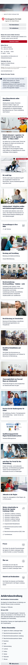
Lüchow (6, 649)
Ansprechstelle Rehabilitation (12, 524)
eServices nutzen (14, 41)
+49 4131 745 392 (8, 49)
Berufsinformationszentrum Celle (12, 633)
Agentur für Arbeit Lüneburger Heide (11, 14)
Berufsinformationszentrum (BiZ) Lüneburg (13, 527)
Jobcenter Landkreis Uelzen (11, 517)
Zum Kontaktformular (6, 71)
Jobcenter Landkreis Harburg (12, 519)
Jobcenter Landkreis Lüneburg (12, 513)
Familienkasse (8, 534)
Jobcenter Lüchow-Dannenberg (12, 515)
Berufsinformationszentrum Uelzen (13, 638)
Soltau (5, 651)
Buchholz (6, 641)
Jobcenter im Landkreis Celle (12, 521)
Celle (5, 643)
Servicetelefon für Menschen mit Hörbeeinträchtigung (9, 57)
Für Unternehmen (14, 24)
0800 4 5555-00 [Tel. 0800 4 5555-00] (7, 47)
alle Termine (7, 229)
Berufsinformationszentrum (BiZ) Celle (14, 531)
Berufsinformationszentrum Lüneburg (13, 636)
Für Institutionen (14, 28)
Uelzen (5, 654)
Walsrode (6, 656)
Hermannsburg (7, 646)
